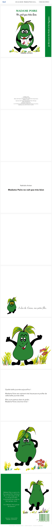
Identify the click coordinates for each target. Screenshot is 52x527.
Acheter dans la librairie (44, 1)
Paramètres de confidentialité (38, 525)
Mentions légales (12, 525)
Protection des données (20, 525)
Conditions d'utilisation (28, 525)
